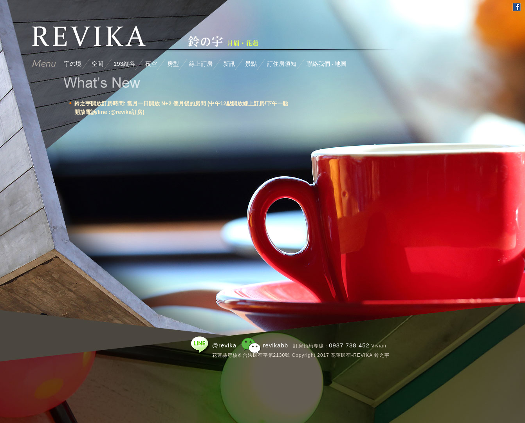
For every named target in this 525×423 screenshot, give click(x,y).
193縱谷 (124, 63)
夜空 (151, 63)
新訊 (229, 63)
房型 (173, 63)
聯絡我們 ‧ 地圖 (326, 63)
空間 (97, 63)
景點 (251, 63)
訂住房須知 (281, 63)
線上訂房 (201, 63)
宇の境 (72, 63)
